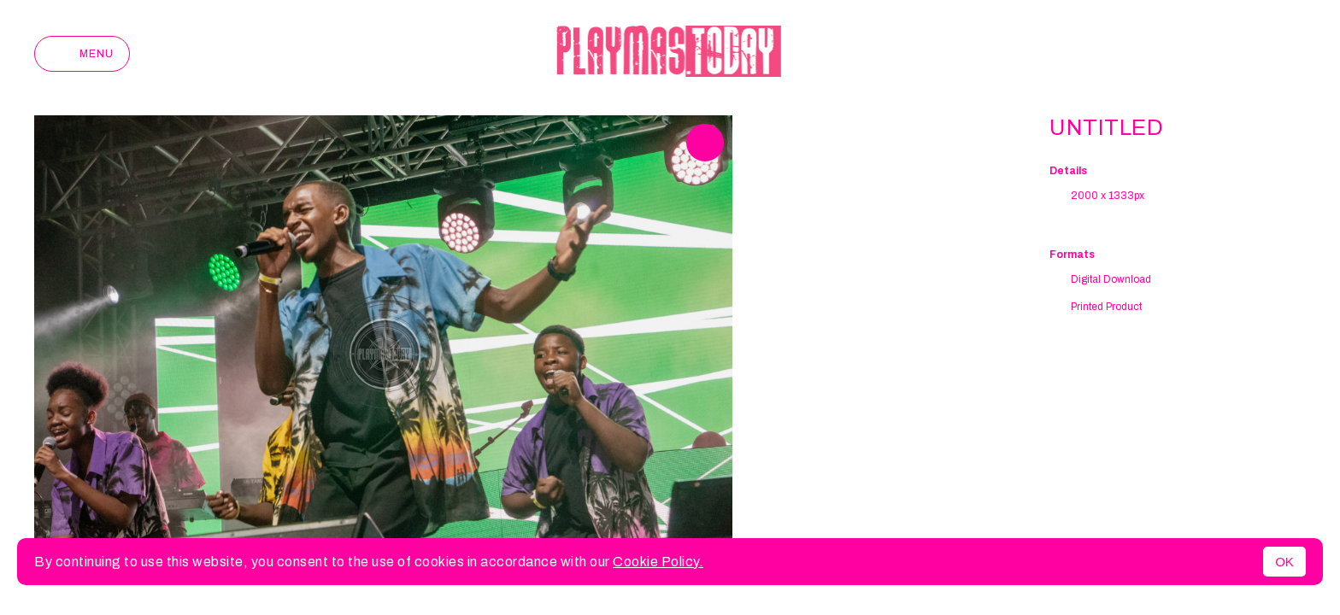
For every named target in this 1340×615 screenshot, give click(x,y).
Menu (82, 54)
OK (1284, 561)
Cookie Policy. (658, 561)
